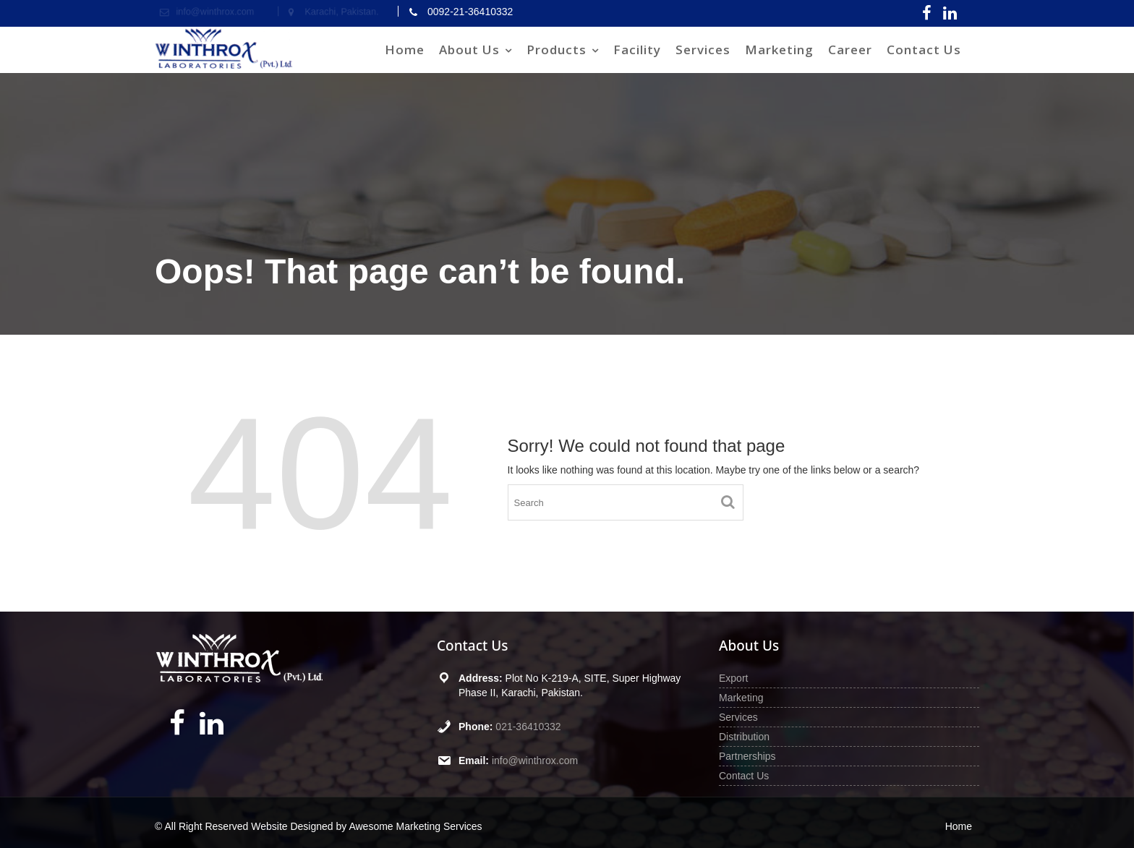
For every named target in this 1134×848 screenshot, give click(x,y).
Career (850, 49)
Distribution (744, 736)
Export (733, 678)
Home (405, 49)
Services (702, 49)
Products (556, 49)
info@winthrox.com (535, 760)
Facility (637, 49)
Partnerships (747, 756)
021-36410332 (527, 726)
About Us (469, 49)
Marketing (779, 49)
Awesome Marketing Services (415, 826)
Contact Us (924, 49)
